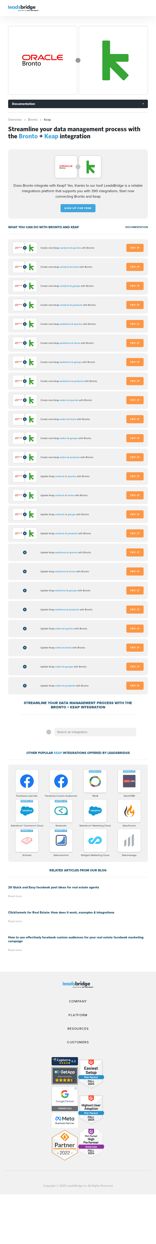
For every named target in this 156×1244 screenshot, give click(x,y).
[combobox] (95, 732)
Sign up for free (78, 208)
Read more (15, 896)
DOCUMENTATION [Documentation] (136, 227)
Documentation (23, 103)
